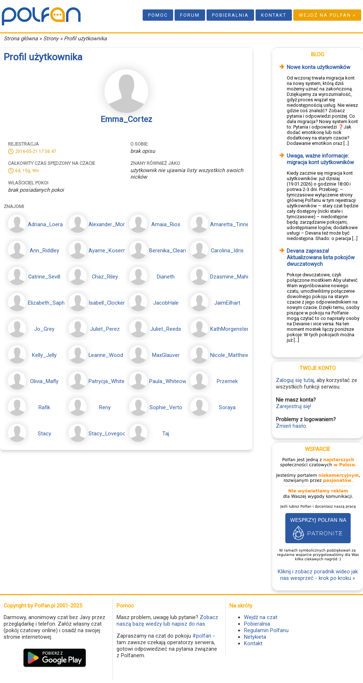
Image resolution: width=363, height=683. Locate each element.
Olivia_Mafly (44, 381)
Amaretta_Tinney (231, 224)
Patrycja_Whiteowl (111, 381)
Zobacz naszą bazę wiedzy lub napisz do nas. (167, 620)
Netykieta (255, 637)
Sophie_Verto (166, 407)
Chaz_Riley (105, 276)
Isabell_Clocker (107, 303)
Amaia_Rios (165, 224)
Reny (105, 407)
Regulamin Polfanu (266, 630)
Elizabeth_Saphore (50, 303)
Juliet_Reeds (165, 329)
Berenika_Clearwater (173, 250)
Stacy (44, 433)
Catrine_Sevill (44, 276)
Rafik (44, 407)
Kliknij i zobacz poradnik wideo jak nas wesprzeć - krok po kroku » (318, 574)
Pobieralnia (230, 15)
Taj (165, 433)
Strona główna (21, 38)
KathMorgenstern (231, 329)
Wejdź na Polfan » (327, 15)
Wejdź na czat (260, 617)
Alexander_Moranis (112, 224)
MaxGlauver (166, 355)
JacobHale (166, 303)
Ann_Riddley (44, 250)
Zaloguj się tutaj (295, 380)
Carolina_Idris (227, 250)
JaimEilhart (227, 303)
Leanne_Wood (106, 355)
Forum (190, 15)
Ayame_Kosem (107, 250)
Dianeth (166, 276)
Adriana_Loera (45, 224)
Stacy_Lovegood (109, 433)
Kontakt (273, 15)
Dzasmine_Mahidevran (237, 276)
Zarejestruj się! (293, 406)
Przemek (227, 381)
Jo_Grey (44, 329)
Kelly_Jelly (44, 355)
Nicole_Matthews (231, 355)
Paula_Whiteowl (168, 381)
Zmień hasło (291, 426)
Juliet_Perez (105, 329)
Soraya (227, 407)
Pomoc (158, 15)
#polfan (201, 636)
